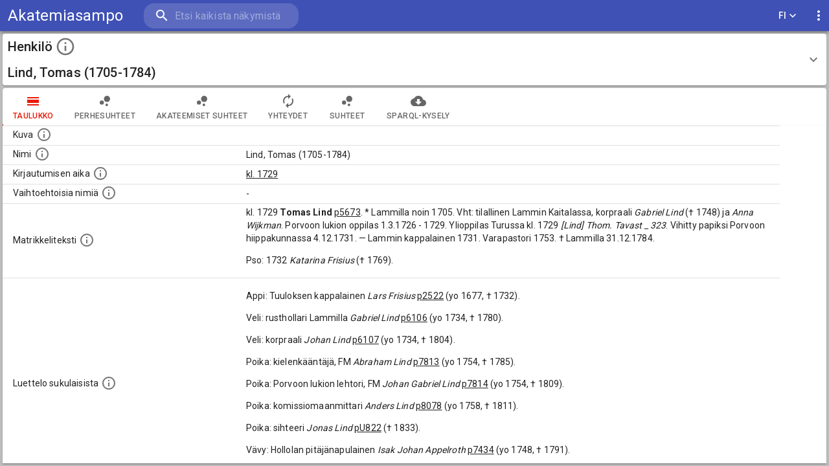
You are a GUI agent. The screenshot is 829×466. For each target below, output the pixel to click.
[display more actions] (818, 15)
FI (787, 16)
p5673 (347, 212)
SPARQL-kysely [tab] (418, 107)
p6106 (414, 318)
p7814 (475, 384)
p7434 (481, 450)
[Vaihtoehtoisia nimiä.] (108, 193)
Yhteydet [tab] (288, 107)
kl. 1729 (262, 174)
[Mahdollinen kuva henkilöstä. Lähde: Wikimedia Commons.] (44, 134)
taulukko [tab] (33, 107)
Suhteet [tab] (347, 107)
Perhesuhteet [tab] (105, 107)
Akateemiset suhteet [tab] (202, 107)
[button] (414, 59)
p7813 (426, 362)
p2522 (430, 296)
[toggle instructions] (65, 46)
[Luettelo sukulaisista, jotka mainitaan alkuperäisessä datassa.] (108, 383)
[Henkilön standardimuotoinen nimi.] (42, 154)
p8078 (429, 406)
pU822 (367, 428)
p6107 (365, 340)
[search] (220, 15)
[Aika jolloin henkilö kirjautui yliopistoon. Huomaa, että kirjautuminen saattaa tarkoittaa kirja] (100, 173)
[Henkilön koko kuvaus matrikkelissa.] (86, 240)
